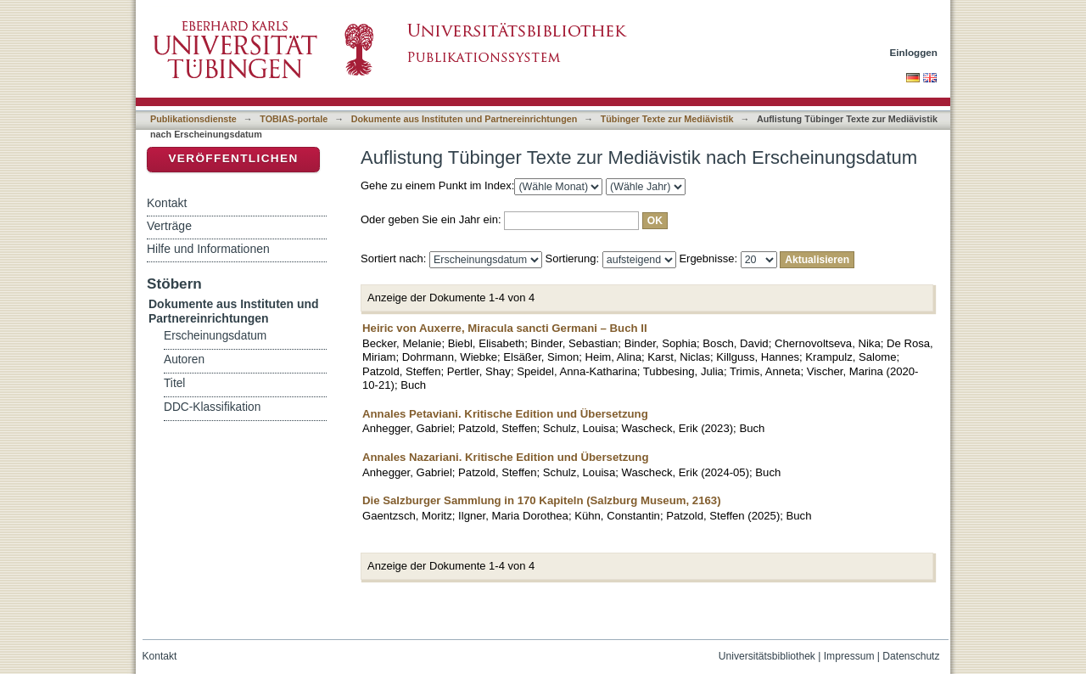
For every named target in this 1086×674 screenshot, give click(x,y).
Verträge (169, 226)
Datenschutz (910, 656)
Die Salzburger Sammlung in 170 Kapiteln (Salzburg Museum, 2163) (541, 500)
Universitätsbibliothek (767, 656)
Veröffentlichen (233, 158)
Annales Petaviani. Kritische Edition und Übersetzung (505, 413)
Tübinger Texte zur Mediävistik (667, 119)
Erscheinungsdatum (215, 335)
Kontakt (167, 203)
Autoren (184, 359)
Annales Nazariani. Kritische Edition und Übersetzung (505, 457)
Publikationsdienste (193, 119)
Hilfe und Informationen (208, 249)
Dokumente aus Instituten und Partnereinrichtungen (464, 119)
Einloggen (914, 52)
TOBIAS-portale (293, 119)
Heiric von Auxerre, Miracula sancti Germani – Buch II (504, 328)
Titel (174, 383)
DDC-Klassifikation (212, 407)
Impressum (849, 656)
